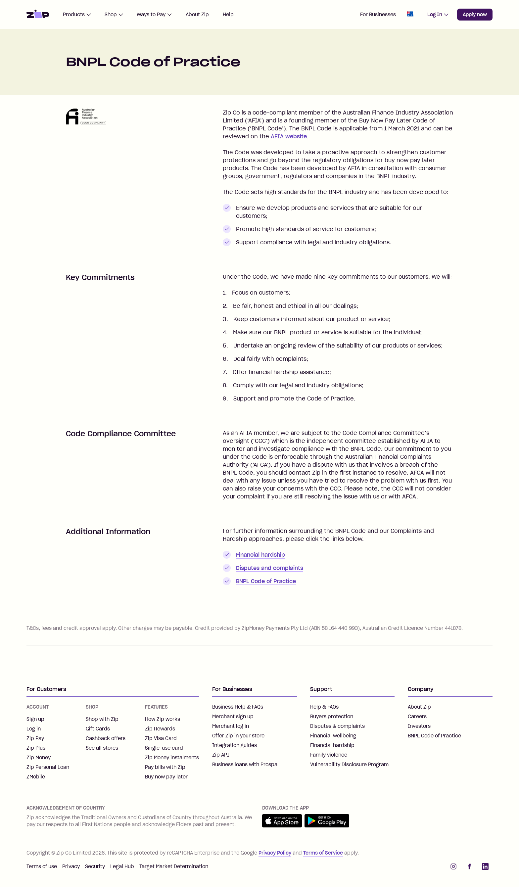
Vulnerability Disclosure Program (349, 765)
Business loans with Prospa (244, 765)
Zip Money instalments (172, 758)
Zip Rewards (160, 729)
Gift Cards (98, 729)
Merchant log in (230, 726)
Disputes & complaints (337, 726)
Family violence (328, 755)
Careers (417, 717)
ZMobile (35, 777)
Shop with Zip (102, 719)
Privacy (71, 866)
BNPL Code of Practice (266, 581)
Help (228, 15)
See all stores (102, 748)
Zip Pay (35, 738)
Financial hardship (260, 554)
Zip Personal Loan (47, 767)
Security (95, 866)
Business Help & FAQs (237, 707)
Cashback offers (105, 738)
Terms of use (41, 866)
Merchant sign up (233, 717)
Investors (419, 726)
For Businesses (378, 15)
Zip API (220, 755)
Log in (33, 729)
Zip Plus (35, 748)
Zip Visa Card (161, 738)
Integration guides (234, 745)
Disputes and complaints (269, 568)
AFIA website (289, 136)
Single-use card (164, 748)
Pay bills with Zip (165, 767)
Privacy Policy (275, 853)
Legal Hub (122, 866)
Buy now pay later (166, 777)
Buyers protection (331, 717)
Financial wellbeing (333, 736)
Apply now (475, 15)
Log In (438, 15)
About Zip (197, 15)
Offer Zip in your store (238, 736)
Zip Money (38, 758)
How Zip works (162, 719)
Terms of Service (323, 853)
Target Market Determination (173, 866)
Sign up (35, 719)
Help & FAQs (324, 707)
